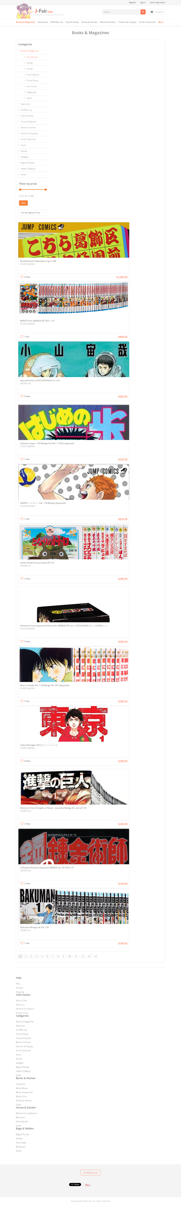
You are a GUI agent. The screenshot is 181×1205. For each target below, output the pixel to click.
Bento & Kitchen (108, 22)
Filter (23, 203)
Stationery (43, 22)
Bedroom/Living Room (26, 1113)
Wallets (19, 1138)
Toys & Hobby (72, 22)
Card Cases (21, 1142)
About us (20, 1004)
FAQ (18, 983)
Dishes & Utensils (24, 1100)
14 (95, 956)
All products (32, 57)
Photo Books (32, 80)
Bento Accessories (24, 1092)
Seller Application (157, 2)
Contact (19, 987)
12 (82, 956)
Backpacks (20, 1146)
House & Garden (89, 22)
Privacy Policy (22, 1012)
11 (76, 956)
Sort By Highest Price (33, 212)
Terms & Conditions (25, 1008)
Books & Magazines (25, 22)
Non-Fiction (32, 86)
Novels (30, 68)
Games (24, 151)
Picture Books (33, 74)
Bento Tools (21, 1096)
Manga (30, 62)
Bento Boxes (21, 1088)
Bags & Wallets (27, 162)
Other (29, 98)
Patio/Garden (22, 1121)
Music (23, 145)
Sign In (143, 2)
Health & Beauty (28, 168)
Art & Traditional (147, 22)
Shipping (20, 991)
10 (69, 956)
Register (132, 2)
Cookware (20, 1084)
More (160, 22)
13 (89, 956)
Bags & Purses (22, 1134)
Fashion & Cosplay (127, 22)
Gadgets (24, 156)
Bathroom (20, 1117)
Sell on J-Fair (21, 1000)
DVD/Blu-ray (56, 22)
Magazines (31, 92)
